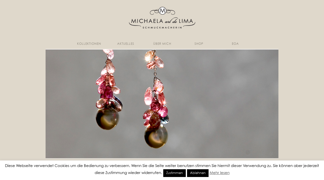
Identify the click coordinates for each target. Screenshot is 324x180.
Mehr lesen (220, 173)
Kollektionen (89, 44)
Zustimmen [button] (174, 173)
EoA (235, 44)
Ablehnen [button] (198, 173)
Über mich (162, 44)
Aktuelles (125, 44)
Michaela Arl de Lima (162, 17)
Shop (199, 44)
